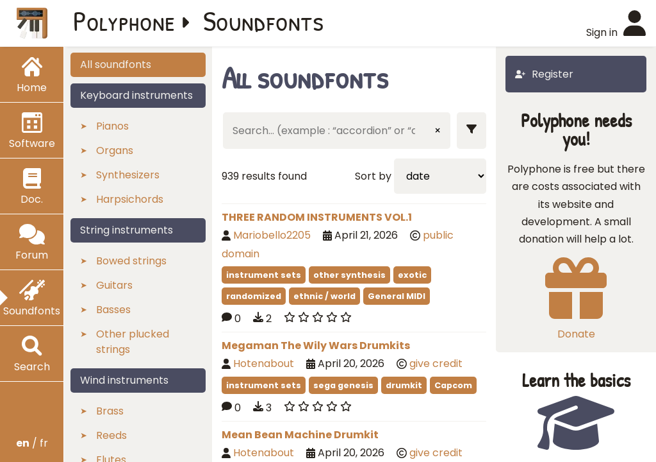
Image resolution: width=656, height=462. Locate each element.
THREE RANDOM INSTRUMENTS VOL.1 (317, 217)
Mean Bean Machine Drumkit (300, 434)
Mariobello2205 (272, 235)
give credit (436, 363)
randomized (253, 296)
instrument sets (263, 275)
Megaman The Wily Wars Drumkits (316, 345)
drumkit (404, 385)
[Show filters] (471, 130)
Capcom (453, 385)
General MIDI (396, 296)
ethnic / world (324, 296)
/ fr (32, 443)
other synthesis (349, 275)
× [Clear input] (437, 130)
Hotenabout (263, 363)
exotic (412, 275)
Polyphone (124, 20)
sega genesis (343, 385)
